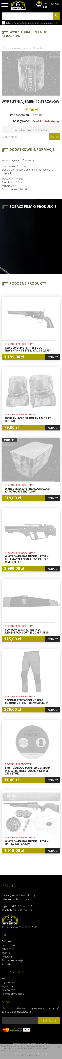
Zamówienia (8, 989)
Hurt (4, 978)
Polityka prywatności (13, 993)
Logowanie (8, 982)
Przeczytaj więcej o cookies (27, 1055)
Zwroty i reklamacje (12, 960)
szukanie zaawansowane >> (44, 22)
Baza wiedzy (8, 945)
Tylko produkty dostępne (16, 23)
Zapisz (54, 137)
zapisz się (49, 1020)
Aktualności (8, 949)
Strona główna (9, 48)
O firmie (6, 941)
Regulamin (7, 956)
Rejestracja (8, 986)
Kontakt (6, 964)
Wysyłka (6, 952)
